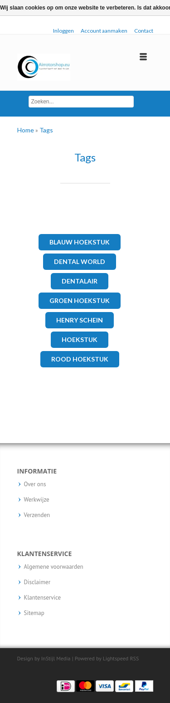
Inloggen (63, 30)
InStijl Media (56, 658)
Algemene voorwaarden (53, 567)
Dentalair (79, 281)
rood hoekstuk (79, 359)
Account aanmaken (104, 30)
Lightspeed (116, 658)
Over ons (35, 484)
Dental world (79, 261)
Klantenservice (42, 598)
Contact (143, 30)
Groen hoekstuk (79, 300)
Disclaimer (37, 582)
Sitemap (34, 613)
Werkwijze (36, 500)
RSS (134, 658)
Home (26, 130)
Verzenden (37, 515)
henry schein (79, 320)
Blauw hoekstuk (79, 242)
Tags (46, 130)
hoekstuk (79, 339)
